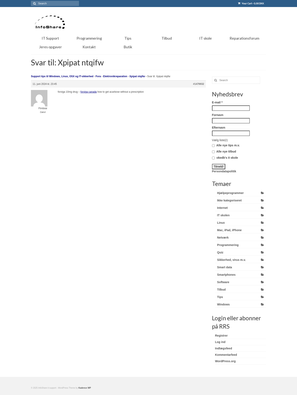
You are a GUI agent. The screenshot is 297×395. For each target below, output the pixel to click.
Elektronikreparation (115, 76)
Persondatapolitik (224, 171)
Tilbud (221, 289)
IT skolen (223, 215)
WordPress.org (225, 361)
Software (223, 282)
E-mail (217, 102)
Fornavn (217, 115)
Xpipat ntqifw (137, 76)
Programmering (228, 245)
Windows (223, 304)
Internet (222, 207)
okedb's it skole (225, 157)
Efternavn (218, 127)
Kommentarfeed (226, 354)
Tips (220, 297)
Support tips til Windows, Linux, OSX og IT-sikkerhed (62, 76)
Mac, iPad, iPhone (229, 230)
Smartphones (226, 274)
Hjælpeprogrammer (230, 193)
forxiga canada (88, 91)
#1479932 (198, 84)
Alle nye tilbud (224, 151)
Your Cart (251, 3)
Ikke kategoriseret (229, 200)
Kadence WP (84, 388)
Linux (221, 222)
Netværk (223, 237)
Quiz (220, 252)
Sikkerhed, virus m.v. (231, 259)
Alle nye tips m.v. (226, 145)
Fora (98, 76)
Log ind (220, 342)
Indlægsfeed (223, 348)
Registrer (221, 335)
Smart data (224, 267)
